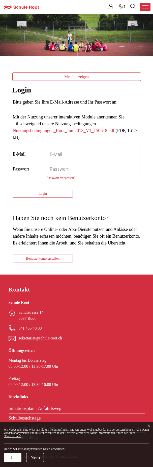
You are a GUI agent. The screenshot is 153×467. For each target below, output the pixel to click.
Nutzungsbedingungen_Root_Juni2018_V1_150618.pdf (63, 130)
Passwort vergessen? (61, 178)
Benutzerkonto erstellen (42, 258)
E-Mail (19, 154)
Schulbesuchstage (25, 418)
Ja (13, 457)
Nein (35, 457)
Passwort (21, 168)
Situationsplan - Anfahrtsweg (35, 408)
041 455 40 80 (30, 328)
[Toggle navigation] (145, 7)
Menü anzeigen (76, 77)
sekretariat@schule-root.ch (40, 338)
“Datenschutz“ (12, 436)
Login (43, 193)
